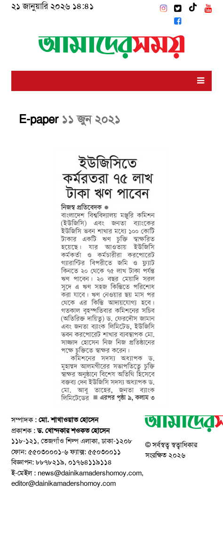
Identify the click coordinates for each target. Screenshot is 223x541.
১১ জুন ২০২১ (91, 119)
